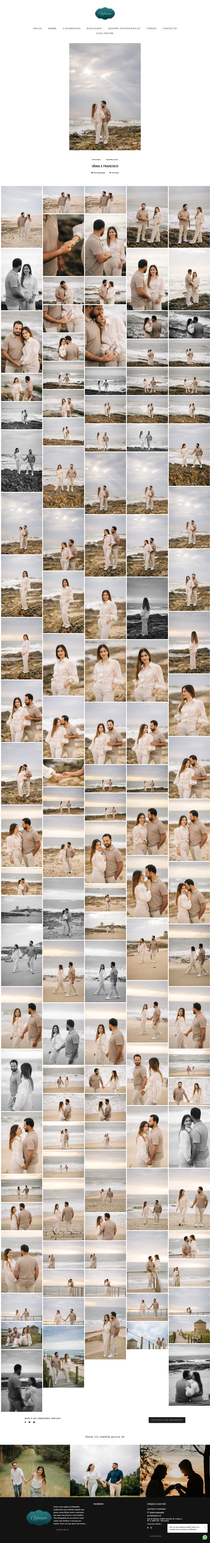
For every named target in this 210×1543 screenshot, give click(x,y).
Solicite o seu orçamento (167, 1420)
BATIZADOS (94, 28)
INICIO (37, 28)
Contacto (155, 1536)
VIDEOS (152, 28)
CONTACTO (170, 28)
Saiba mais (62, 1530)
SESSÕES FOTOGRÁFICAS (124, 28)
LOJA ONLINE (105, 33)
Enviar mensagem (157, 1512)
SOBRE (52, 28)
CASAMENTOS (72, 28)
